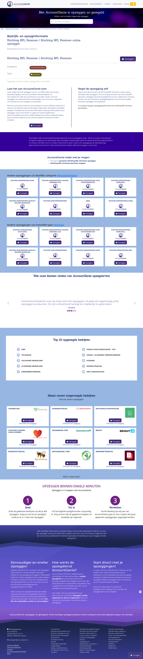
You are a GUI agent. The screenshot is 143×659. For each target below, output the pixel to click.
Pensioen (35, 75)
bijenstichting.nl (16, 452)
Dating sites (55, 637)
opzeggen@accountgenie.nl (17, 640)
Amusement (55, 629)
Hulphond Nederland (32, 361)
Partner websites (13, 645)
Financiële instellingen (59, 644)
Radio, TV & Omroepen (87, 650)
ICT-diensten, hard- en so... (60, 650)
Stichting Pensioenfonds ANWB (121, 201)
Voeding (111, 644)
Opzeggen (128, 59)
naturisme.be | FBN (61, 452)
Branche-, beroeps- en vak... (60, 633)
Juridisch (54, 652)
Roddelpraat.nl (94, 366)
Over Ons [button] (117, 4)
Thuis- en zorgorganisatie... (117, 635)
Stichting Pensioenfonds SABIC (22, 180)
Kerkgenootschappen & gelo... (90, 629)
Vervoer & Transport (115, 639)
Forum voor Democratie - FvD (101, 349)
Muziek (82, 639)
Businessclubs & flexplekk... (60, 635)
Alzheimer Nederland (32, 366)
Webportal (112, 646)
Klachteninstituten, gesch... (89, 631)
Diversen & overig (57, 639)
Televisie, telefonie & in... (116, 633)
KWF (23, 349)
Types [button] (107, 4)
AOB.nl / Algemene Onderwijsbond (103, 355)
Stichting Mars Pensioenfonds (55, 201)
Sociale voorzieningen (116, 629)
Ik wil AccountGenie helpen (16, 651)
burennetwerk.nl (104, 452)
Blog (127, 4)
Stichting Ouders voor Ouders (16, 431)
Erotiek (53, 642)
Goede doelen (55, 646)
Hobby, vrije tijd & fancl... (59, 648)
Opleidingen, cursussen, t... (89, 644)
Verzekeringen (113, 642)
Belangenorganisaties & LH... (61, 631)
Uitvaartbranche (114, 637)
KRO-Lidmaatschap (95, 372)
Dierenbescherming (30, 372)
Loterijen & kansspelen (87, 637)
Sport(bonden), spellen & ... (117, 631)
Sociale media (84, 652)
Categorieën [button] (96, 4)
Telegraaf (26, 355)
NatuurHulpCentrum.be (107, 409)
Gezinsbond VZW (60, 430)
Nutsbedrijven (84, 642)
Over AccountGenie (14, 647)
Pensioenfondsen (38, 68)
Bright (99, 430)
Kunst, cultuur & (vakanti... (89, 635)
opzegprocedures (79, 4)
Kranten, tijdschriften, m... (88, 633)
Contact (10, 649)
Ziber (88, 201)
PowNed (91, 361)
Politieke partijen (85, 648)
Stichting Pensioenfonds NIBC (120, 250)
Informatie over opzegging (28, 423)
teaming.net (14, 409)
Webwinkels (112, 648)
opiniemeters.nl (60, 409)
